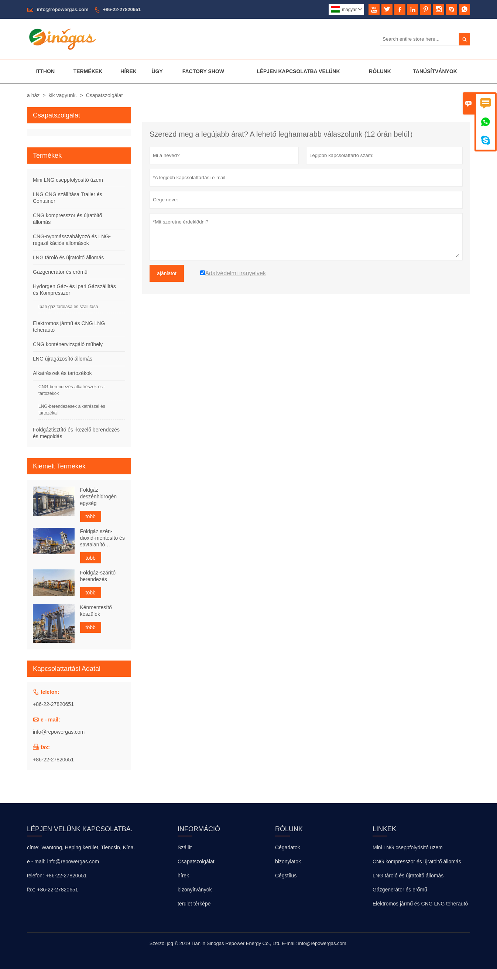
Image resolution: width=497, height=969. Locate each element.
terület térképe (194, 904)
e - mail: (36, 861)
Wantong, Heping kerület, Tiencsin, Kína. (88, 847)
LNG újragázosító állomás (62, 359)
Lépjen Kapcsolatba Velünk (298, 71)
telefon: (35, 875)
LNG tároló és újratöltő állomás (68, 257)
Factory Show (203, 71)
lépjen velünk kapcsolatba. (80, 829)
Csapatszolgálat (196, 861)
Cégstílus (286, 875)
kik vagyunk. (62, 95)
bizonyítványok (195, 890)
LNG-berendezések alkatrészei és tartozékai (71, 410)
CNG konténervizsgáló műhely (68, 344)
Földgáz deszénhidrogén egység (98, 496)
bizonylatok (288, 861)
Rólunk (380, 71)
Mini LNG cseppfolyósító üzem (68, 180)
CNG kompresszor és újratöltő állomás (417, 861)
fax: (31, 890)
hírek (183, 875)
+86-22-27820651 (122, 9)
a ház (33, 95)
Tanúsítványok (435, 71)
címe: (33, 847)
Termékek (88, 71)
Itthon (45, 71)
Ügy (156, 71)
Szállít (185, 847)
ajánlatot (166, 273)
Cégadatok (287, 847)
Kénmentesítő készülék (96, 610)
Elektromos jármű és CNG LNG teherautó (420, 904)
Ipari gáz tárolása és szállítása (68, 306)
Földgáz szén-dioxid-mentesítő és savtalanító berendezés (102, 538)
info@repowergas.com (63, 9)
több (91, 516)
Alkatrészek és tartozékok (62, 373)
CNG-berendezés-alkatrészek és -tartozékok (71, 390)
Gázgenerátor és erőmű (60, 272)
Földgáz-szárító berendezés (98, 576)
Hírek (128, 71)
